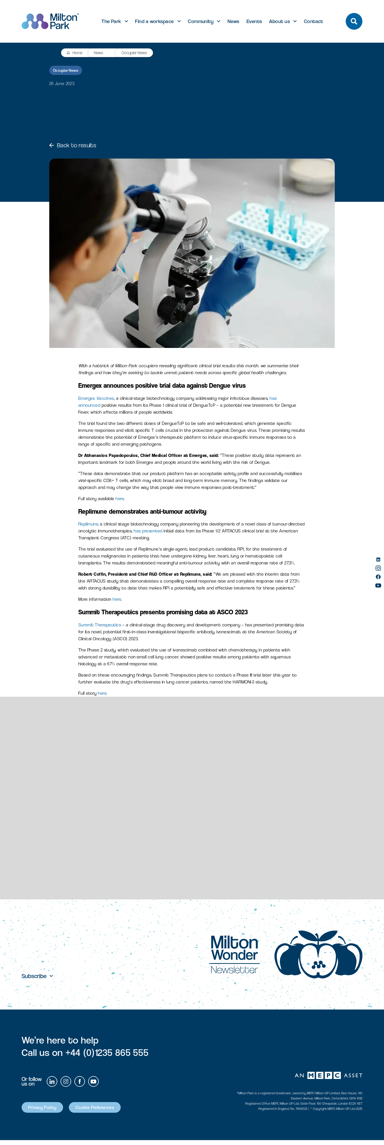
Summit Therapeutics (99, 625)
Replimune (88, 524)
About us (279, 21)
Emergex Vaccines (96, 398)
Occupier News (96, 52)
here (120, 498)
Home (39, 52)
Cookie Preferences (109, 1111)
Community (200, 21)
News (233, 21)
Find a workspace (154, 21)
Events (254, 21)
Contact (313, 21)
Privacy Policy (46, 1111)
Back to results (72, 145)
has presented (148, 531)
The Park (111, 21)
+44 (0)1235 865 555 (107, 1056)
